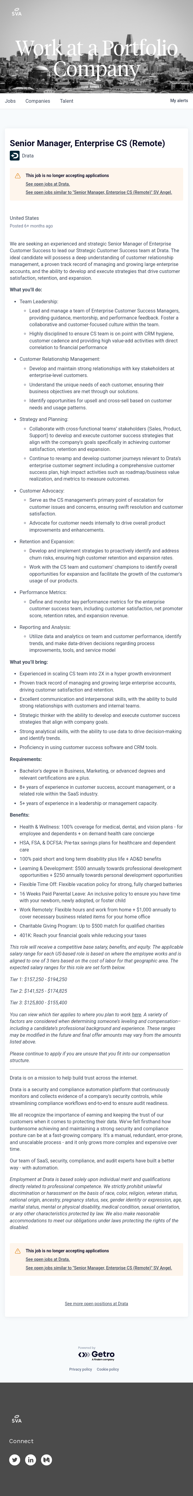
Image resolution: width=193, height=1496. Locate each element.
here (136, 1015)
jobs (10, 101)
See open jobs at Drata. (48, 184)
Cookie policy (108, 1369)
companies (37, 101)
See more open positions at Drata (96, 1303)
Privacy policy (80, 1369)
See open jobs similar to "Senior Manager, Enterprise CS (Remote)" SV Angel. (99, 192)
